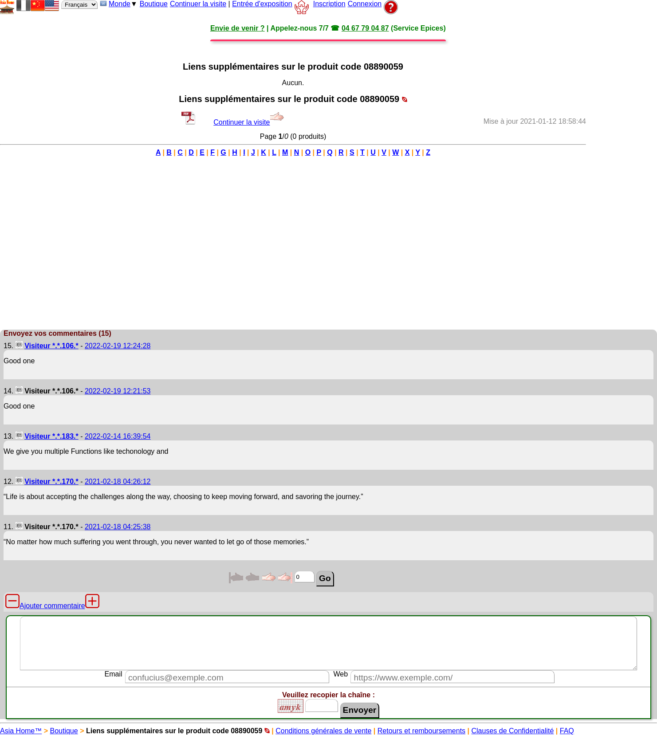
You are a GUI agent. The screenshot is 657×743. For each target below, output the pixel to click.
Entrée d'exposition (262, 4)
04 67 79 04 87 (365, 28)
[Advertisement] (621, 195)
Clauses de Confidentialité (513, 731)
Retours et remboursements (421, 731)
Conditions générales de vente (323, 731)
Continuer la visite (198, 4)
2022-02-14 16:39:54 (118, 436)
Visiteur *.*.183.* (51, 436)
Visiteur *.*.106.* (51, 346)
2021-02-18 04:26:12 (118, 481)
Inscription (329, 4)
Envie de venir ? (237, 28)
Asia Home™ (21, 731)
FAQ (567, 731)
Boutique (154, 4)
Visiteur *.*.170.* (51, 481)
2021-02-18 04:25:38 (118, 527)
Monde (119, 4)
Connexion (365, 4)
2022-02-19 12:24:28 (118, 346)
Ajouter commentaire (52, 605)
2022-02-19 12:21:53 (118, 391)
